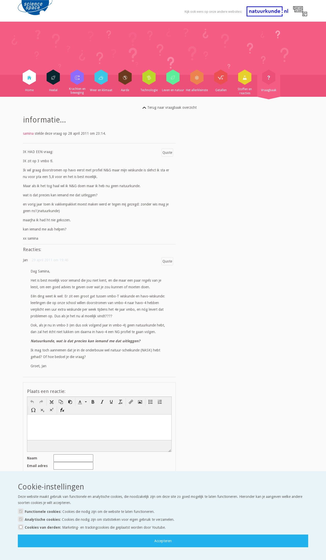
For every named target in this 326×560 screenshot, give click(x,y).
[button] (32, 402)
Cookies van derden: (92, 527)
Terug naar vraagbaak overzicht (169, 107)
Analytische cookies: (96, 519)
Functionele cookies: (86, 511)
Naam (32, 458)
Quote (167, 153)
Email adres (37, 466)
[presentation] (32, 401)
